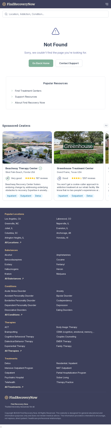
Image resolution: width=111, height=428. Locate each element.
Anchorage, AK (63, 233)
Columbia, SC (11, 233)
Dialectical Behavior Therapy (19, 341)
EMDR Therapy (63, 341)
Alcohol (8, 255)
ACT (7, 327)
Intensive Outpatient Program (19, 368)
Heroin (59, 269)
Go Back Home (41, 63)
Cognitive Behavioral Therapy (19, 336)
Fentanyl (60, 264)
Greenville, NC (12, 223)
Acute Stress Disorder (15, 291)
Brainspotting (11, 332)
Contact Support (69, 63)
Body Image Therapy (66, 327)
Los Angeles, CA (13, 218)
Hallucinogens (11, 269)
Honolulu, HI (62, 237)
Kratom (8, 274)
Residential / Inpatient (66, 363)
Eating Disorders (64, 310)
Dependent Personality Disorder (20, 305)
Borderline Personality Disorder (20, 300)
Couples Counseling (66, 336)
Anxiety (60, 291)
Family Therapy (64, 346)
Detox (8, 363)
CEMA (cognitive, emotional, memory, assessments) (74, 332)
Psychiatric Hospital (14, 377)
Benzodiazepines (13, 259)
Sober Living (62, 377)
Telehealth (10, 382)
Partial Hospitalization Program (71, 372)
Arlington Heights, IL (14, 237)
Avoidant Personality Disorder (19, 295)
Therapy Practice (64, 382)
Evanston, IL (62, 228)
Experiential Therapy (15, 346)
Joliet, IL (9, 228)
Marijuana (61, 274)
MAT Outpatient (64, 368)
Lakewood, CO (63, 218)
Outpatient (10, 372)
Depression (62, 305)
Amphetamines (63, 255)
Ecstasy (8, 264)
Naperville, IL (62, 223)
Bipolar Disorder (64, 295)
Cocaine (60, 259)
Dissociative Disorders (15, 310)
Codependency (64, 300)
